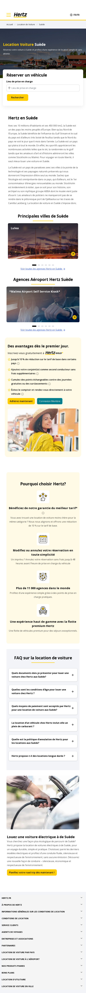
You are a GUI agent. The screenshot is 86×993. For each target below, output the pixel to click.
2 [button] (39, 265)
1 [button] (34, 265)
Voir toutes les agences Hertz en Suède (43, 268)
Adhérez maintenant (21, 401)
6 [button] (53, 265)
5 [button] (49, 265)
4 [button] (46, 265)
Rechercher (17, 97)
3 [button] (42, 265)
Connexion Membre (49, 401)
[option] (43, 241)
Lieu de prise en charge (19, 81)
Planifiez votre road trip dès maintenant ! (32, 872)
